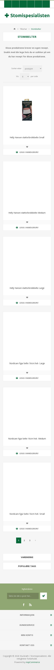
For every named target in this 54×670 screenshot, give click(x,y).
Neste (35, 540)
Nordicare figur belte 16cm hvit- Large (27, 363)
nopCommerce (33, 662)
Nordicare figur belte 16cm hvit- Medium (27, 438)
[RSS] (30, 604)
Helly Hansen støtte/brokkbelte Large (27, 288)
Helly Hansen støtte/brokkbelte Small (27, 137)
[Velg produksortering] (32, 68)
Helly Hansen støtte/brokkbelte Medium (27, 212)
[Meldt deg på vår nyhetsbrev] (23, 596)
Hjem (14, 29)
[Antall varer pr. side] (24, 76)
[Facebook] (23, 604)
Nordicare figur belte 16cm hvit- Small (27, 514)
